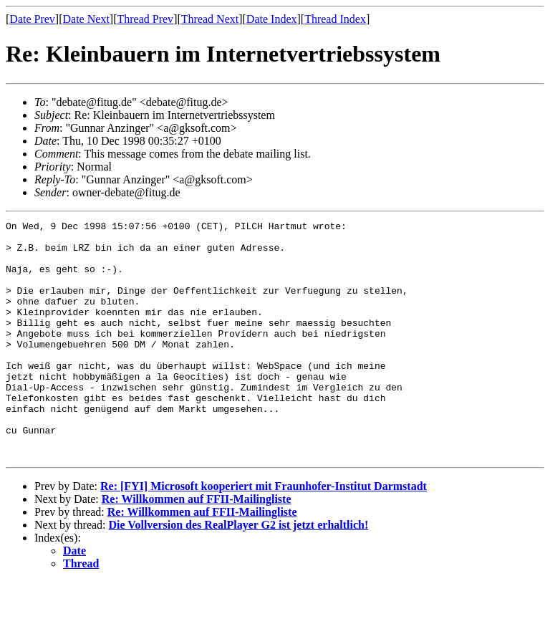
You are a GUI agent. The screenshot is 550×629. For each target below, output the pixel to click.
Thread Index (335, 19)
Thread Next (209, 19)
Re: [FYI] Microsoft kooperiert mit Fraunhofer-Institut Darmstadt (263, 533)
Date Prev (32, 19)
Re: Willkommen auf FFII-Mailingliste (196, 546)
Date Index (271, 19)
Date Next (86, 19)
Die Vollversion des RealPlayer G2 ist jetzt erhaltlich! (239, 572)
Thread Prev (145, 19)
